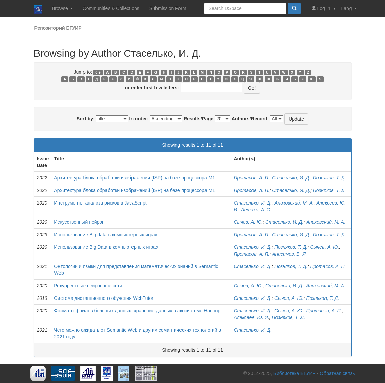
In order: (139, 118)
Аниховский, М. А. (294, 203)
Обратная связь (337, 373)
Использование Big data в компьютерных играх (105, 234)
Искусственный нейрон (79, 222)
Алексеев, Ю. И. (251, 317)
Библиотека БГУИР (294, 373)
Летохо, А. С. (256, 209)
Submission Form (167, 8)
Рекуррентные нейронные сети (88, 285)
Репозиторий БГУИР (58, 28)
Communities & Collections (111, 8)
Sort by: (86, 118)
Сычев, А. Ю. (324, 247)
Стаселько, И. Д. (291, 178)
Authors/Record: (250, 118)
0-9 (97, 72)
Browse (62, 8)
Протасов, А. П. (251, 178)
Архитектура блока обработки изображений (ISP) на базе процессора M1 (134, 178)
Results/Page (198, 118)
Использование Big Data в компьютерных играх (106, 247)
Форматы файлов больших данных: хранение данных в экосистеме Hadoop (137, 310)
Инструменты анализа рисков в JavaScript (100, 203)
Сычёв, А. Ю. (248, 222)
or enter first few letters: (152, 87)
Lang (348, 8)
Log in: (323, 8)
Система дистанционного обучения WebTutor (103, 298)
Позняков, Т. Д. (329, 178)
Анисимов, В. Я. (289, 254)
